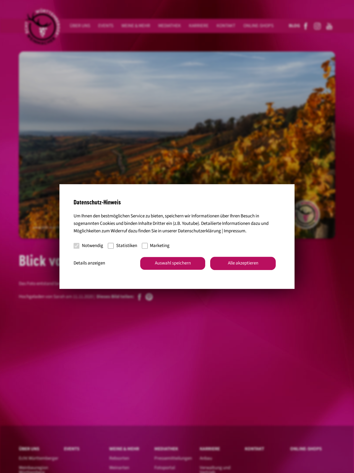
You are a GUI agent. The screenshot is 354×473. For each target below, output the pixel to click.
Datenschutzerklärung (199, 231)
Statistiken (122, 245)
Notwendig (88, 245)
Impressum (234, 231)
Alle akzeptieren (243, 263)
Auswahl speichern (173, 263)
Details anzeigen (89, 263)
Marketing (156, 245)
